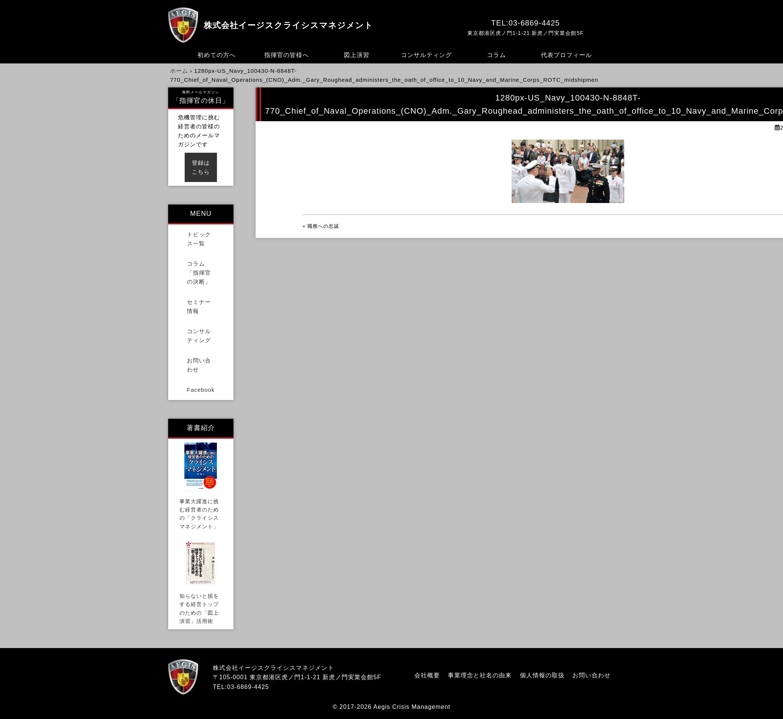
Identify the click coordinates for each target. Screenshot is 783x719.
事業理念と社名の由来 (480, 675)
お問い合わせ (199, 365)
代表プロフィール (566, 55)
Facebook (201, 390)
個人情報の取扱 (542, 675)
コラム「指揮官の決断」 (199, 272)
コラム (496, 55)
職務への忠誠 (323, 226)
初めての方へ (216, 55)
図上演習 (356, 55)
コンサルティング (426, 55)
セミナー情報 (199, 306)
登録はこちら (201, 167)
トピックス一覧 (199, 239)
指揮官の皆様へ (286, 55)
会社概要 (427, 675)
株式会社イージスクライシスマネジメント (288, 25)
